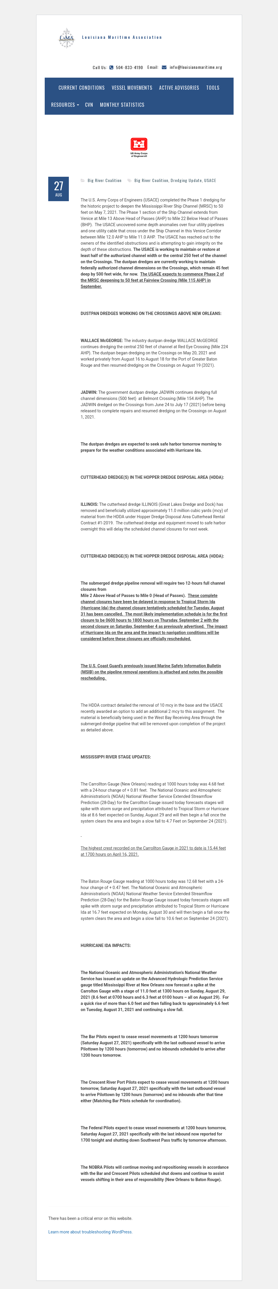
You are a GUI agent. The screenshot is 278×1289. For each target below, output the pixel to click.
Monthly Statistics (122, 104)
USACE (210, 180)
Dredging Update (186, 180)
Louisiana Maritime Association (122, 37)
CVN (89, 104)
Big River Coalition (104, 180)
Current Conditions (82, 87)
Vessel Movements (132, 87)
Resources (63, 104)
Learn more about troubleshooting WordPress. (90, 1232)
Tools (212, 87)
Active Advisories (179, 87)
